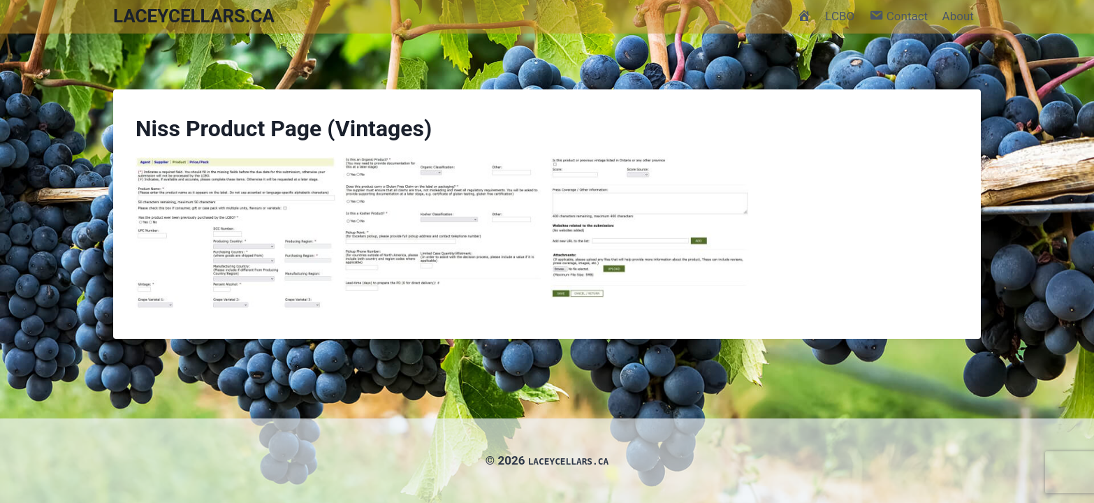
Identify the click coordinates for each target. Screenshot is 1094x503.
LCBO (839, 16)
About (958, 16)
